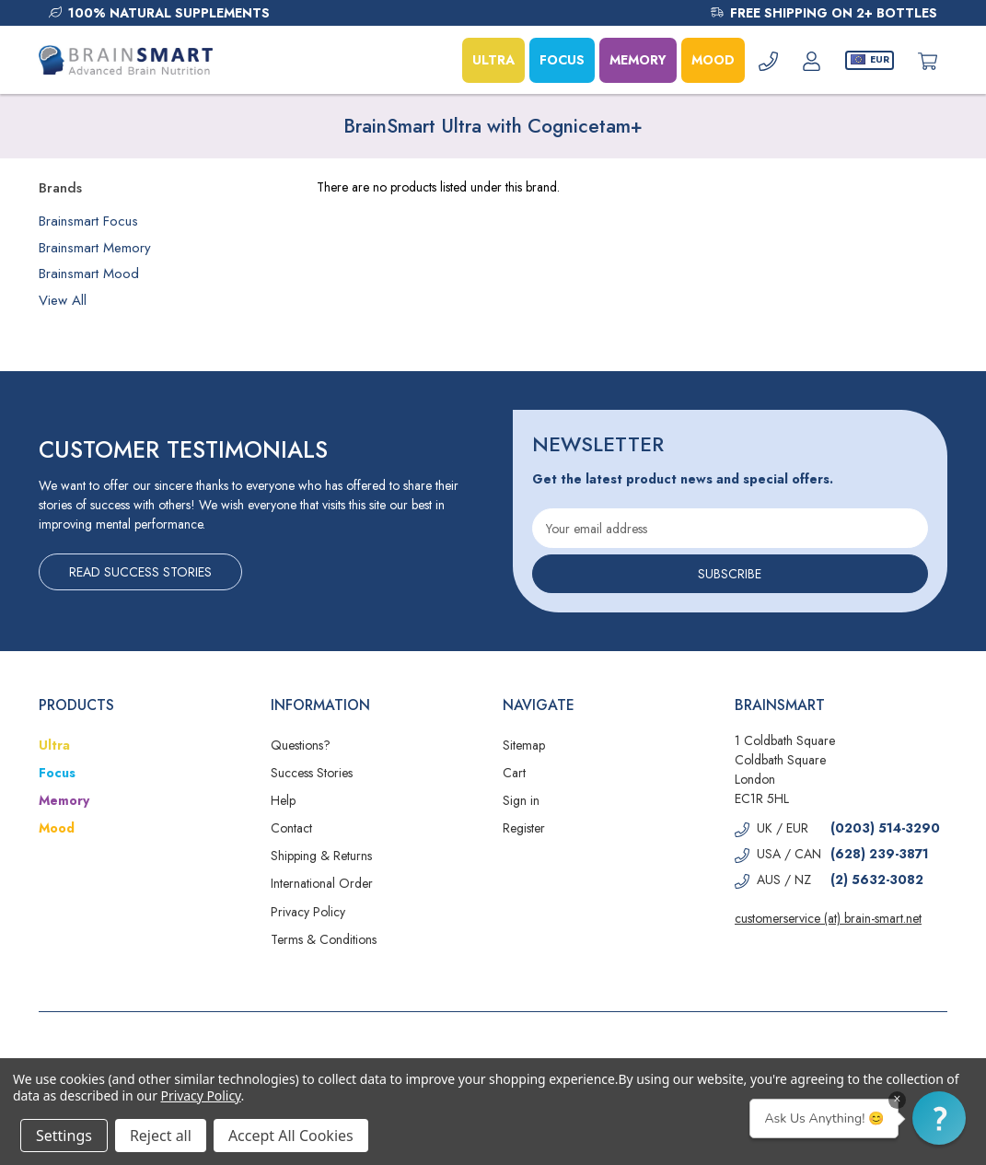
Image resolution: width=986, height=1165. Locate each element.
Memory (64, 800)
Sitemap (524, 745)
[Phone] (768, 60)
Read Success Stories (140, 572)
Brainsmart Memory (95, 248)
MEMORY (638, 60)
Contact (291, 828)
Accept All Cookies (291, 1135)
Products (76, 705)
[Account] (811, 60)
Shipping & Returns (321, 855)
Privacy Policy (308, 912)
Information (320, 705)
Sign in (521, 800)
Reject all (160, 1135)
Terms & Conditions (324, 939)
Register (524, 828)
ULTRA (493, 60)
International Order (322, 883)
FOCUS (562, 60)
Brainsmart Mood (89, 273)
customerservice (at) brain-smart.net (828, 918)
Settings (64, 1135)
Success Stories (312, 772)
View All (63, 300)
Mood (57, 828)
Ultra (54, 745)
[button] (939, 1118)
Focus (57, 772)
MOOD (713, 60)
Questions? (301, 745)
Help (283, 800)
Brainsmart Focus (88, 221)
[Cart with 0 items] (927, 60)
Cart (514, 772)
